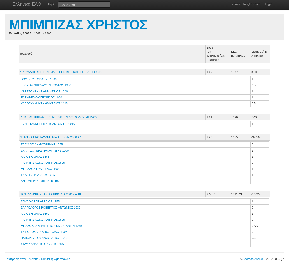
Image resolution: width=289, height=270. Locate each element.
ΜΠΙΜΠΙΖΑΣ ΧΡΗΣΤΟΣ (78, 24)
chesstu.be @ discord (246, 4)
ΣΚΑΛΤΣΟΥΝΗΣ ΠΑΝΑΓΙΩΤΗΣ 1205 (45, 150)
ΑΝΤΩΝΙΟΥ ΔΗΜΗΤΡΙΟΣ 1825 (41, 181)
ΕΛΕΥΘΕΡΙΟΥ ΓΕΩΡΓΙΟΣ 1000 (41, 97)
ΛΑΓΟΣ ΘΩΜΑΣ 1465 (35, 156)
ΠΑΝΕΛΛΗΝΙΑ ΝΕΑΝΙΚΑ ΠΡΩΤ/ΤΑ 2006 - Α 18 (50, 194)
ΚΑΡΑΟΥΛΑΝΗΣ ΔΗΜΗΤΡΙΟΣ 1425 (44, 103)
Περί (51, 4)
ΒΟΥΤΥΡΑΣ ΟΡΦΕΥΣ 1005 (39, 79)
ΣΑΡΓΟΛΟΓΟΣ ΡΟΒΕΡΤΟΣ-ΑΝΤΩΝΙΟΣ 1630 (50, 207)
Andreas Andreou (253, 259)
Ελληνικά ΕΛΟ (26, 4)
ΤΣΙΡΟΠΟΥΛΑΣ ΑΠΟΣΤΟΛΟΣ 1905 (44, 232)
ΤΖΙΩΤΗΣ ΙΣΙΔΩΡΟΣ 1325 (38, 175)
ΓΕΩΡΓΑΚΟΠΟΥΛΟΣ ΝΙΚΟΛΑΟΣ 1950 (46, 85)
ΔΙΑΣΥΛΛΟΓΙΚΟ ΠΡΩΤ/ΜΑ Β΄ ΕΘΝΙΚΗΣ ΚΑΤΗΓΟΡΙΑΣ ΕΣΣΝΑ (61, 72)
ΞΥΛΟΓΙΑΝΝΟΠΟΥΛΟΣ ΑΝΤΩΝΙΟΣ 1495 (48, 124)
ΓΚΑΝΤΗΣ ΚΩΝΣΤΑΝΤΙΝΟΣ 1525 (43, 162)
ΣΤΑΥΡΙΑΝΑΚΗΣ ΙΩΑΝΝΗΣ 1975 (42, 244)
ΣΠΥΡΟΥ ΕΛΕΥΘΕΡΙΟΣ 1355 (40, 201)
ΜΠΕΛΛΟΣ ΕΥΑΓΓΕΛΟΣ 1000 (40, 168)
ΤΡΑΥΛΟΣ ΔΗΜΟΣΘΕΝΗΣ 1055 (42, 144)
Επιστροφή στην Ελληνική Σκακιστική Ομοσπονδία (37, 259)
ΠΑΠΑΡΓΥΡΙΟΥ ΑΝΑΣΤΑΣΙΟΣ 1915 (44, 238)
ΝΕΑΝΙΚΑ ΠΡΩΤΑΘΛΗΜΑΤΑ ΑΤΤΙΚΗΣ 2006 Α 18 (51, 137)
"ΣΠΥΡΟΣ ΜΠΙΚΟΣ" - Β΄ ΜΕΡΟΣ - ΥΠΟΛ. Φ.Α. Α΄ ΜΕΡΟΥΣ (59, 116)
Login (268, 4)
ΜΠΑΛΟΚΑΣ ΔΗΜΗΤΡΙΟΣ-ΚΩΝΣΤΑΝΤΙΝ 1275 (51, 225)
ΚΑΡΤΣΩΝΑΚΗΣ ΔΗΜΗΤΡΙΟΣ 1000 (44, 91)
